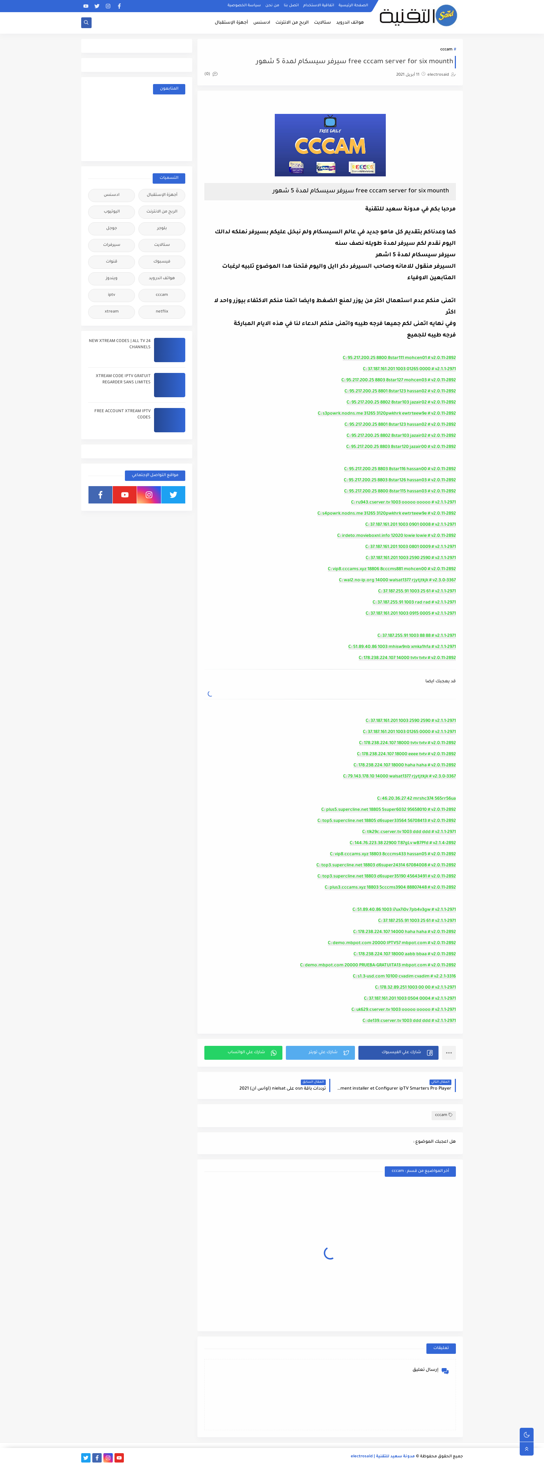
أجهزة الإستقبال (231, 22)
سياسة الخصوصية (244, 5)
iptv (111, 295)
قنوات (111, 262)
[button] (398, 1053)
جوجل (111, 228)
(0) (211, 74)
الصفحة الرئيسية (353, 5)
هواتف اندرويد (350, 22)
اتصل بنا (291, 5)
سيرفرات (111, 245)
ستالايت (322, 22)
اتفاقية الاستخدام (318, 5)
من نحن (272, 5)
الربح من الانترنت (292, 22)
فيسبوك (161, 262)
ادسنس (261, 22)
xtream (112, 312)
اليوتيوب (112, 212)
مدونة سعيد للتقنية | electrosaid (383, 1457)
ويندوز (112, 278)
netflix (162, 312)
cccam (446, 50)
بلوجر (162, 228)
